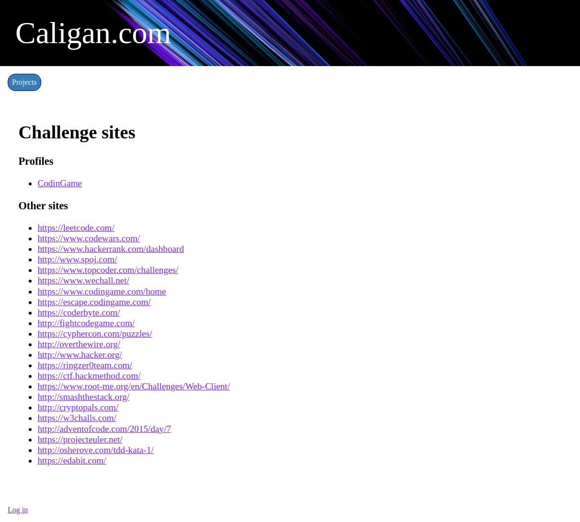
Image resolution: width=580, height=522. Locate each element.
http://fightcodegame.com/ (86, 323)
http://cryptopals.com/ (77, 407)
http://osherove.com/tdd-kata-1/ (95, 450)
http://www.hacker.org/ (79, 355)
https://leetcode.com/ (75, 228)
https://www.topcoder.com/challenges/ (107, 270)
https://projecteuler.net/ (79, 439)
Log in (18, 510)
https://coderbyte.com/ (78, 312)
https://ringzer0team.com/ (84, 365)
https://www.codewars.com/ (88, 238)
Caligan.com (93, 33)
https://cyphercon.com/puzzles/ (94, 334)
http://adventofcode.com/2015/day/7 (104, 429)
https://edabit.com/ (71, 460)
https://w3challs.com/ (76, 418)
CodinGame (59, 183)
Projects (24, 82)
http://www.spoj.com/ (77, 259)
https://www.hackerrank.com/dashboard (110, 249)
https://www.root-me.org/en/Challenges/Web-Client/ (133, 386)
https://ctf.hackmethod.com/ (88, 376)
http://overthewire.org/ (78, 344)
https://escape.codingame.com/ (94, 302)
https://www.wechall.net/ (83, 280)
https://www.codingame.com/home (101, 291)
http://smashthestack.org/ (83, 397)
